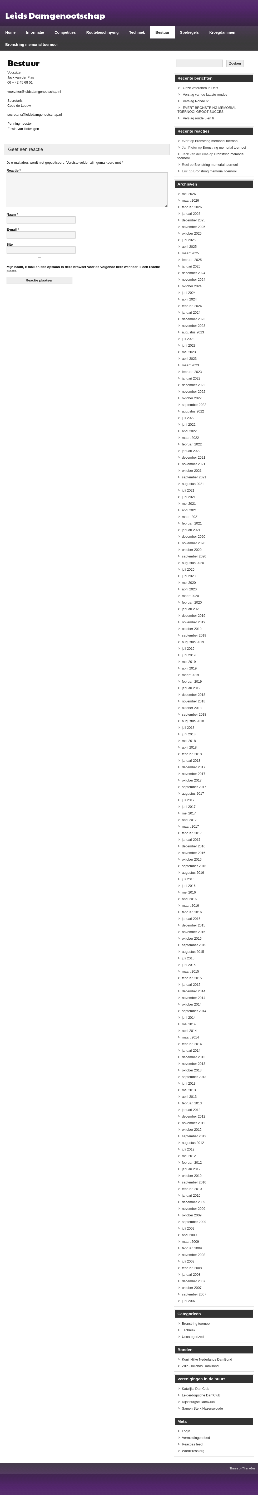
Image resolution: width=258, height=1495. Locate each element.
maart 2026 (190, 200)
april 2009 (189, 1235)
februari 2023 (192, 372)
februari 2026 (192, 207)
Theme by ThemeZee (242, 1468)
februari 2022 (192, 444)
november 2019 (193, 622)
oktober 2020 (192, 550)
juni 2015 (189, 965)
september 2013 (194, 1077)
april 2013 (189, 1097)
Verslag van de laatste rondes (205, 94)
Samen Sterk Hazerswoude (202, 1408)
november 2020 (193, 543)
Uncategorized (193, 1337)
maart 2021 (190, 517)
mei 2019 (189, 662)
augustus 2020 (193, 563)
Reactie (14, 170)
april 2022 (189, 431)
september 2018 (194, 714)
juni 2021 (189, 497)
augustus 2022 (193, 411)
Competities (65, 32)
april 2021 (189, 510)
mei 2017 (189, 813)
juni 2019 (189, 655)
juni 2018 (189, 734)
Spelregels (189, 32)
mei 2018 (189, 741)
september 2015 (194, 945)
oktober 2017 (192, 780)
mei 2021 (189, 504)
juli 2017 (188, 800)
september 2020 (194, 556)
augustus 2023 (193, 332)
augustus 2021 (193, 484)
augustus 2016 (193, 873)
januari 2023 (191, 378)
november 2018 (193, 701)
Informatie (35, 32)
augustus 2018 (193, 721)
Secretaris (15, 101)
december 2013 (193, 1057)
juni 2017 (189, 807)
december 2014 (193, 991)
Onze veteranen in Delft (200, 88)
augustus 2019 (193, 642)
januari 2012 (191, 1169)
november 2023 (193, 326)
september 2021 (194, 477)
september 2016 (194, 866)
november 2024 (193, 279)
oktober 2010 (192, 1176)
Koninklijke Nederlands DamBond (207, 1359)
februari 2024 (192, 306)
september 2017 (194, 787)
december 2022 (193, 385)
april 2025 (189, 247)
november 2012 (193, 1123)
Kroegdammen (222, 32)
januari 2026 (191, 214)
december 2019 (193, 616)
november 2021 (193, 464)
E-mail (13, 236)
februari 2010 (192, 1189)
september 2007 (194, 1294)
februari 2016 (192, 912)
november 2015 (193, 932)
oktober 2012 (192, 1130)
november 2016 (193, 853)
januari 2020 (191, 609)
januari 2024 (191, 312)
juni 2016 (189, 886)
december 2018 (193, 695)
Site (10, 251)
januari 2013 (191, 1110)
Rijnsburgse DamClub (198, 1402)
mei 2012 (189, 1156)
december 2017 (193, 767)
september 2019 (194, 635)
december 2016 (193, 846)
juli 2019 (188, 649)
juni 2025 (189, 240)
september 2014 (194, 1011)
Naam (12, 221)
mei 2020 (189, 583)
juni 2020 (189, 576)
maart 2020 (190, 596)
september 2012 (194, 1136)
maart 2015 (190, 971)
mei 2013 (189, 1090)
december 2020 (193, 536)
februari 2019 (192, 681)
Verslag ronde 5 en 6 (198, 118)
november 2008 (193, 1255)
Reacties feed (192, 1444)
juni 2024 (189, 293)
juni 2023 (189, 345)
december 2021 (193, 457)
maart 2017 (190, 826)
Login (186, 1431)
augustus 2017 (193, 793)
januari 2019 (191, 688)
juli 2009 (188, 1228)
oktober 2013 (192, 1070)
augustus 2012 (193, 1143)
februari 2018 (192, 754)
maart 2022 (190, 438)
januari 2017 (191, 840)
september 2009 (194, 1222)
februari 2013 (192, 1103)
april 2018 (189, 747)
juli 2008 (188, 1261)
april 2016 (189, 899)
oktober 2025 (192, 233)
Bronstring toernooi (196, 1324)
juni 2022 (189, 424)
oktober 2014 (192, 1004)
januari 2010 (191, 1195)
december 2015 (193, 925)
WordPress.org (193, 1451)
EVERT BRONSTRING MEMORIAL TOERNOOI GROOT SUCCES (206, 110)
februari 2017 (192, 833)
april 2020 (189, 589)
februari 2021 (192, 523)
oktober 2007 (192, 1288)
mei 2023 (189, 352)
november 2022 (193, 392)
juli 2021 (188, 490)
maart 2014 (190, 1037)
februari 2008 (192, 1268)
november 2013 (193, 1064)
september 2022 (194, 405)
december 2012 (193, 1116)
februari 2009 (192, 1248)
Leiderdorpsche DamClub (201, 1395)
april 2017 (189, 820)
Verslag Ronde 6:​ (196, 101)
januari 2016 (191, 919)
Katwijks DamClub (195, 1389)
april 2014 (189, 1031)
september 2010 (194, 1182)
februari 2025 (192, 260)
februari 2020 (192, 602)
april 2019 (189, 668)
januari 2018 (191, 761)
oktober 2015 (192, 938)
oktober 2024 (192, 286)
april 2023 (189, 359)
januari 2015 (191, 985)
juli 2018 (188, 728)
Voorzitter (14, 72)
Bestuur (163, 32)
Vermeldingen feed (196, 1438)
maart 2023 (190, 365)
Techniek (137, 32)
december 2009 (193, 1202)
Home (10, 32)
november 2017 (193, 774)
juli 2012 (188, 1149)
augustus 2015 (193, 952)
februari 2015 (192, 978)
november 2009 (193, 1209)
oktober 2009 (192, 1215)
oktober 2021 (192, 471)
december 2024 (193, 273)
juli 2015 (188, 958)
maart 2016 (190, 905)
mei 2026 (189, 194)
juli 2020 (188, 569)
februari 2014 (192, 1044)
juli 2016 (188, 879)
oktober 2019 (192, 629)
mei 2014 (189, 1024)
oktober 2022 (192, 398)
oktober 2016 (192, 859)
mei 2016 (189, 892)
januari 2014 (191, 1050)
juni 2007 (189, 1301)
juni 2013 (189, 1083)
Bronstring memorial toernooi (31, 44)
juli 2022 (188, 418)
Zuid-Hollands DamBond (200, 1366)
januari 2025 (191, 266)
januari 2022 (191, 451)
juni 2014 (189, 1018)
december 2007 (193, 1281)
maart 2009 (190, 1242)
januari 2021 (191, 530)
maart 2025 (190, 253)
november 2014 (193, 998)
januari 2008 (191, 1274)
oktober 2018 (192, 708)
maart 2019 (190, 675)
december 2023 (193, 319)
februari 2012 (192, 1162)
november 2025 (193, 227)
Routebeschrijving (102, 32)
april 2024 (189, 299)
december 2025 (193, 220)
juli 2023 (188, 339)
